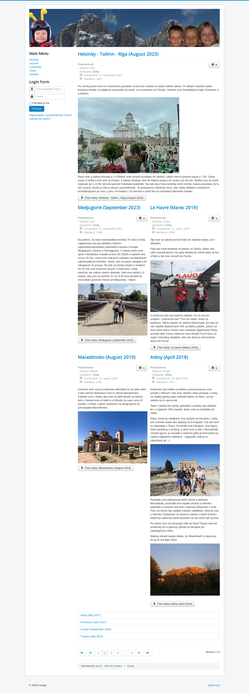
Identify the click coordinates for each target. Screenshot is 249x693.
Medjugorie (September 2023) (109, 207)
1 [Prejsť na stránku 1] (98, 653)
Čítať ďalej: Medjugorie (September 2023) (106, 340)
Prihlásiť (37, 108)
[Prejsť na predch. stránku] (91, 653)
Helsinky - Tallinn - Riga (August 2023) (118, 54)
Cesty (32, 70)
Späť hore (214, 685)
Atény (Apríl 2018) (169, 357)
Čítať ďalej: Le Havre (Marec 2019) (175, 347)
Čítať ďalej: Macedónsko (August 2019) (105, 467)
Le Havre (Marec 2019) (173, 207)
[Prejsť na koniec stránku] (148, 653)
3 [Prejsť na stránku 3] (111, 653)
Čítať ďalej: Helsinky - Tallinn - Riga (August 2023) (111, 197)
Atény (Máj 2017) (90, 615)
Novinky (34, 59)
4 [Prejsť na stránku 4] (118, 653)
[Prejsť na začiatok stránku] (82, 653)
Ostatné (34, 74)
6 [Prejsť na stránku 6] (131, 653)
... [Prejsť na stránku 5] (125, 653)
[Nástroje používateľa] (214, 65)
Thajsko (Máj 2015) (91, 636)
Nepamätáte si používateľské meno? (50, 115)
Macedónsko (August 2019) (106, 357)
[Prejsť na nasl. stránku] (139, 653)
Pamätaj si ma (40, 102)
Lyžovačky (35, 66)
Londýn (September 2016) (95, 629)
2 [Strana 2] (105, 653)
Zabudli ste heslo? (40, 118)
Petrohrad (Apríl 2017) (93, 622)
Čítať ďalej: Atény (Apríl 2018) (172, 603)
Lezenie (34, 63)
